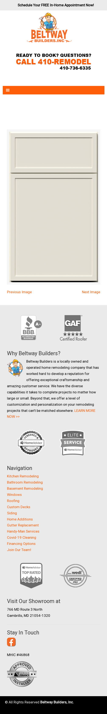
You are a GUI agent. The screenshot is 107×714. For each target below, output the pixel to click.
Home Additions (20, 519)
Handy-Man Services (23, 531)
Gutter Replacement (23, 525)
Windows (14, 494)
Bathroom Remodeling (25, 482)
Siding (12, 513)
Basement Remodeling (25, 488)
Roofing (13, 501)
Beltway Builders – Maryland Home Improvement (49, 27)
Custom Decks (18, 507)
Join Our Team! (19, 550)
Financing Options (21, 543)
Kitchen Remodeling (23, 476)
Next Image (91, 292)
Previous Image (19, 292)
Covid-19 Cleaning (21, 537)
